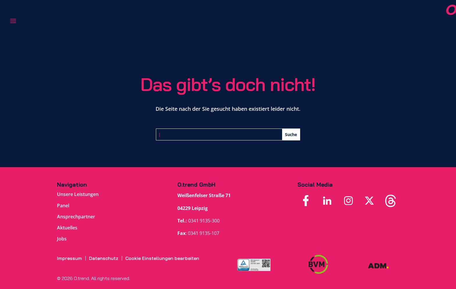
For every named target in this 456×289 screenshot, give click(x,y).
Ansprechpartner (76, 216)
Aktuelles (67, 227)
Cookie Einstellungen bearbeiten (162, 258)
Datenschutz (103, 258)
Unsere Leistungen (78, 194)
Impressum (69, 258)
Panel (63, 205)
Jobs (62, 239)
